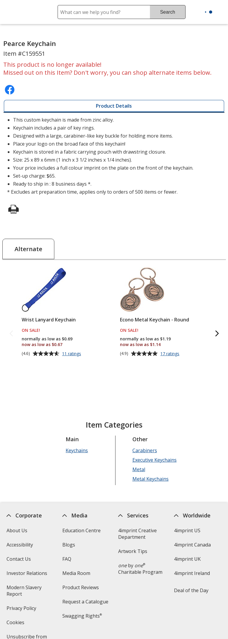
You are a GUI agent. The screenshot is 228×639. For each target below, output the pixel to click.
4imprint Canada (192, 544)
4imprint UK (187, 559)
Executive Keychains (154, 460)
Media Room (76, 573)
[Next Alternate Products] (217, 333)
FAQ (66, 559)
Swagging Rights (82, 616)
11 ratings (72, 354)
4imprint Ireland (192, 573)
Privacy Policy (21, 610)
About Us (16, 530)
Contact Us (18, 559)
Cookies (16, 624)
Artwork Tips (132, 551)
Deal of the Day (191, 590)
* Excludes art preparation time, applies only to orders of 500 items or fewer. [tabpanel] (114, 156)
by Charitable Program (140, 568)
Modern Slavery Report (23, 592)
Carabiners (144, 450)
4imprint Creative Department (137, 533)
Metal (138, 469)
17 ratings (170, 354)
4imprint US (187, 530)
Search (167, 12)
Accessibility (19, 544)
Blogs (68, 544)
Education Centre (81, 530)
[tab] (114, 106)
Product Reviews (80, 587)
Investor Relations (27, 575)
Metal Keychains (150, 479)
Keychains (77, 450)
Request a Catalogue (85, 601)
